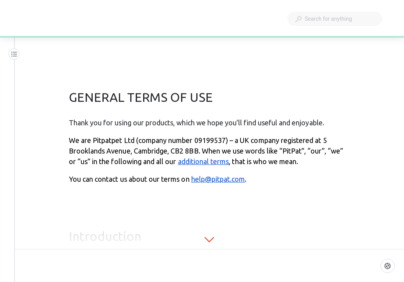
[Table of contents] (14, 54)
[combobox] (334, 19)
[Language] (388, 266)
